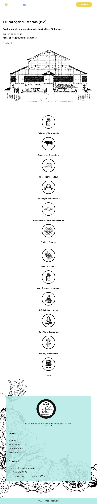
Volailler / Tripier (48, 267)
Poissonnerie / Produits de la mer (48, 220)
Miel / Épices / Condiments (48, 288)
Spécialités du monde (48, 310)
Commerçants (16, 448)
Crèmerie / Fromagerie (48, 133)
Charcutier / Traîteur (48, 177)
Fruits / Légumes (48, 242)
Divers (48, 375)
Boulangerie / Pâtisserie (48, 199)
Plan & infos (14, 444)
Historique (13, 452)
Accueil (12, 440)
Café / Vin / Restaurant (48, 332)
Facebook (7, 43)
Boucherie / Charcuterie (48, 155)
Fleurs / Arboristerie (48, 354)
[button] (24, 4)
